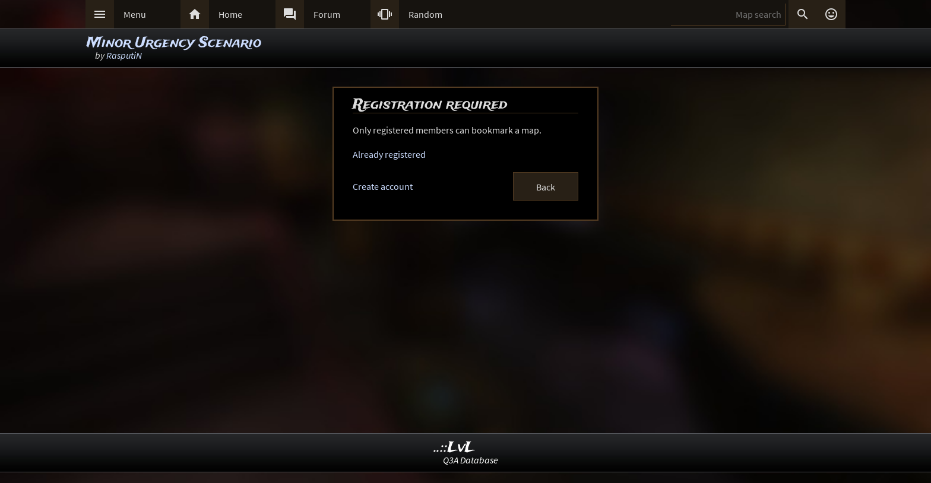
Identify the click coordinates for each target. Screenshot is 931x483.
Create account (383, 186)
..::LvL (454, 447)
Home (230, 14)
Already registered (389, 154)
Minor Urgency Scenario (174, 43)
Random (425, 14)
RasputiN (124, 55)
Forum (327, 14)
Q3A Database (470, 460)
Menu (135, 14)
